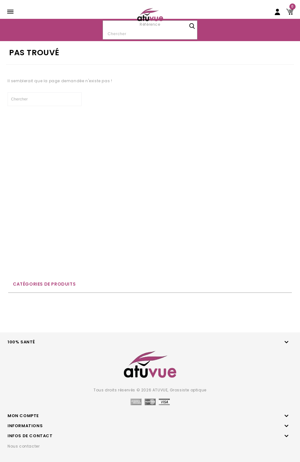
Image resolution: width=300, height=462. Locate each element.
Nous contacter (24, 446)
